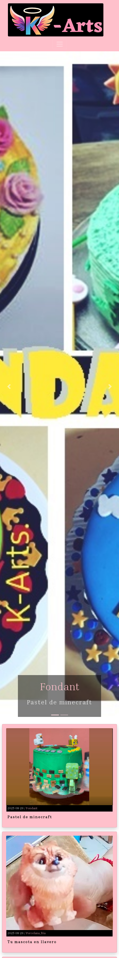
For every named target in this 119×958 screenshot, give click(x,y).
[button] (9, 386)
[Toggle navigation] (59, 44)
